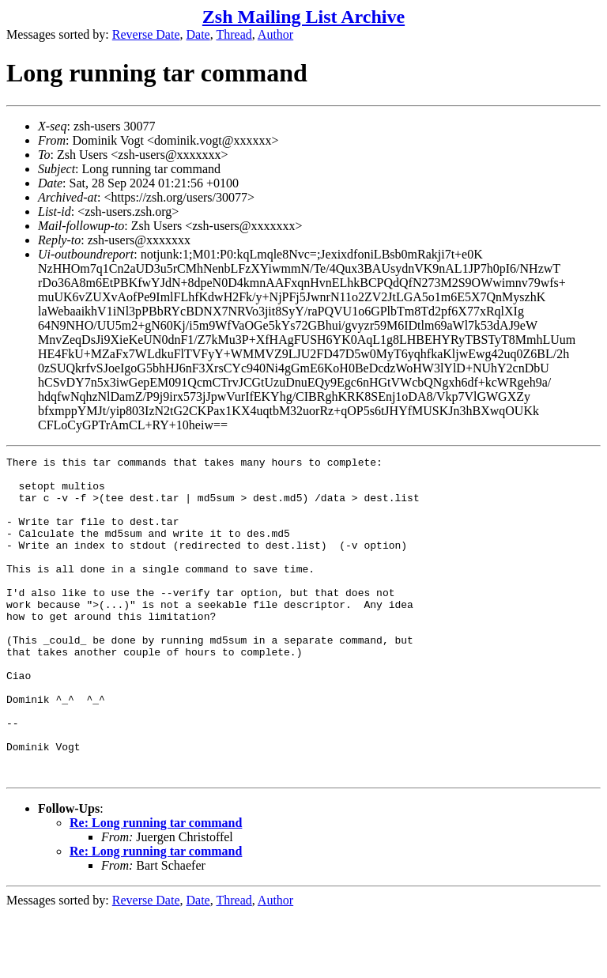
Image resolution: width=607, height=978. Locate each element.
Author (275, 34)
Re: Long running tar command (156, 886)
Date (198, 34)
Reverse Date (146, 34)
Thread (233, 34)
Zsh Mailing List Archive (303, 16)
